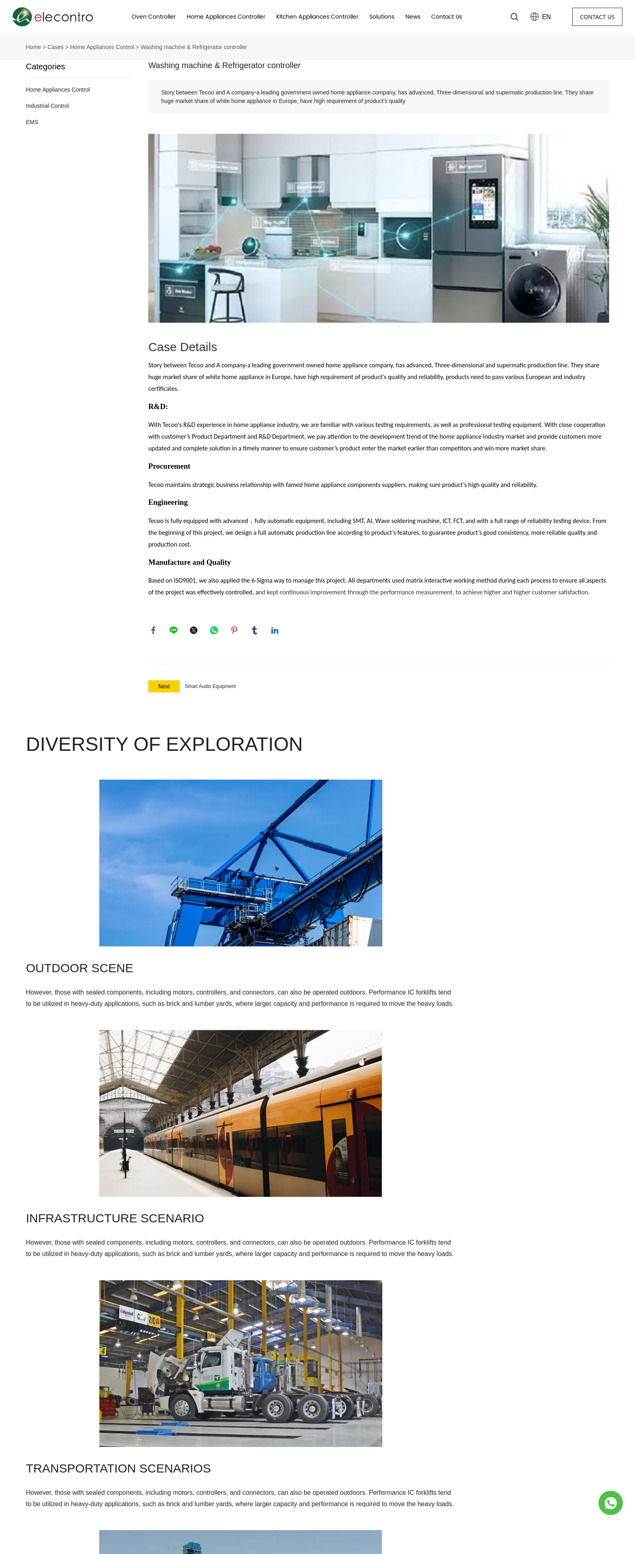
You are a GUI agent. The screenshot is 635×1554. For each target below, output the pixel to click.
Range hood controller (348, 1457)
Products (334, 1408)
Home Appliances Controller (226, 16)
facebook (154, 631)
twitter (195, 631)
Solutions (381, 16)
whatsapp (215, 631)
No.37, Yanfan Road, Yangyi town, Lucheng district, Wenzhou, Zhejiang (90, 1432)
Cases (55, 47)
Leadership (187, 1457)
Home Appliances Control (102, 47)
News (412, 16)
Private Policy (189, 1486)
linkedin (276, 631)
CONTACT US (597, 17)
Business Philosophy (199, 1443)
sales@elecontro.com (67, 1453)
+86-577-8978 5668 (63, 1473)
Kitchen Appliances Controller (317, 16)
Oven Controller (154, 16)
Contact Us (446, 16)
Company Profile (194, 1428)
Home (33, 47)
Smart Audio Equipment (210, 688)
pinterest (235, 631)
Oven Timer (333, 1428)
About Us (189, 1408)
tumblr (255, 631)
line (174, 631)
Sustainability (190, 1472)
